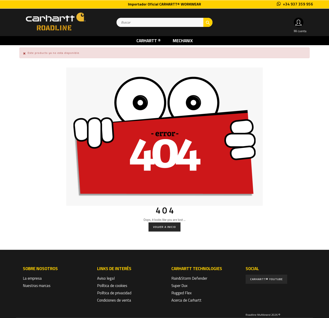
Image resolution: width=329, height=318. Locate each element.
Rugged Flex (181, 293)
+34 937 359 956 (298, 4)
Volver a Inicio (164, 227)
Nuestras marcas (36, 286)
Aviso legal (106, 278)
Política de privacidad (114, 293)
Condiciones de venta (114, 300)
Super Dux (179, 286)
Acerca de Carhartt (186, 300)
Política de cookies (112, 286)
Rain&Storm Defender (189, 278)
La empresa (32, 278)
